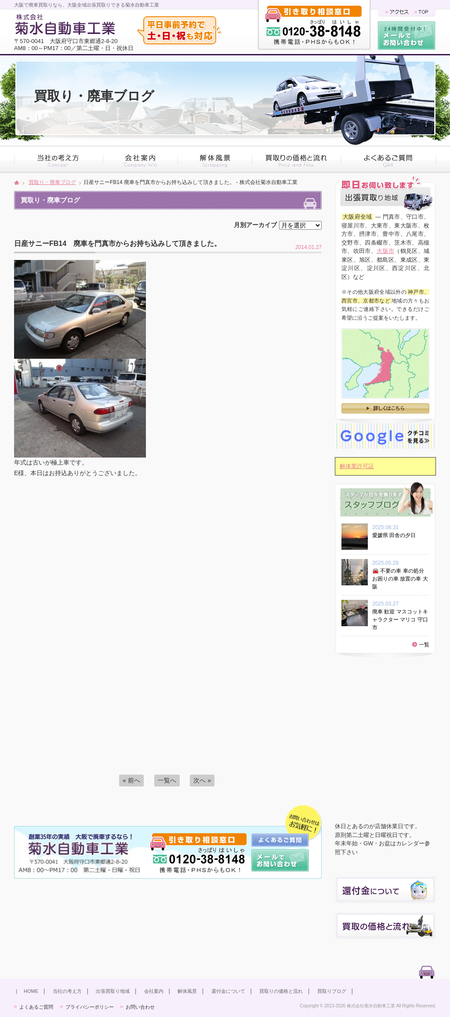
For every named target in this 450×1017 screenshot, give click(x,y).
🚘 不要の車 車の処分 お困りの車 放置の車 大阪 (400, 579)
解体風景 (187, 991)
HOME (31, 991)
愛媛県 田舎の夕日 (396, 535)
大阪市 (385, 251)
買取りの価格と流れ (281, 991)
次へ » (202, 780)
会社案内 (153, 991)
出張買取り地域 (113, 991)
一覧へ (167, 780)
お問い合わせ (140, 1007)
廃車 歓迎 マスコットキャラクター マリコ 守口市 (400, 620)
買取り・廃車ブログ (52, 182)
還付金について (228, 991)
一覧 (424, 645)
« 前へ (131, 780)
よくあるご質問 (36, 1007)
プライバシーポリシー (89, 1007)
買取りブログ (331, 991)
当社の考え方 (67, 991)
